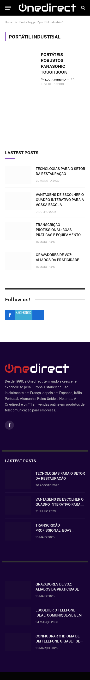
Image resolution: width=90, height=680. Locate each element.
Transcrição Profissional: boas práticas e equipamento (58, 230)
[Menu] (8, 7)
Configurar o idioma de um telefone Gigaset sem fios (59, 641)
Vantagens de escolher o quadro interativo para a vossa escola (60, 200)
